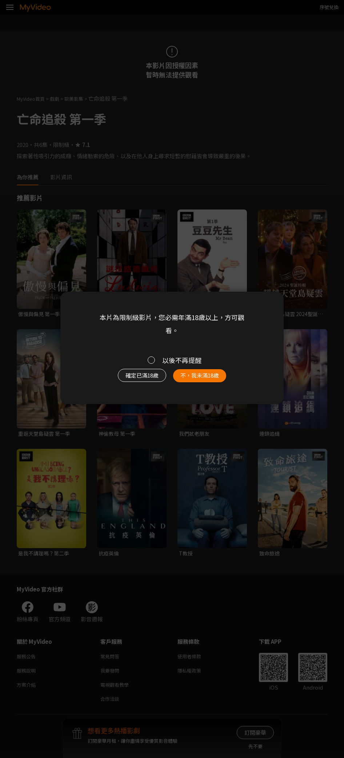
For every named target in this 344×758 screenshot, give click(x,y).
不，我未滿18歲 (204, 377)
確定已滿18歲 (137, 377)
